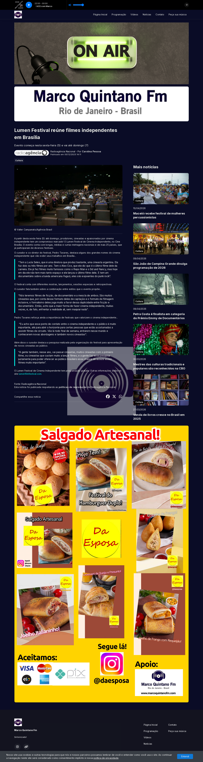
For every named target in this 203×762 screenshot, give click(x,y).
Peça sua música (178, 14)
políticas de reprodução (73, 387)
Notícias (147, 14)
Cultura (19, 160)
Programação (119, 14)
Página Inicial (100, 14)
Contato (160, 14)
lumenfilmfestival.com (30, 373)
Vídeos (134, 14)
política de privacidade (106, 758)
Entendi (185, 756)
